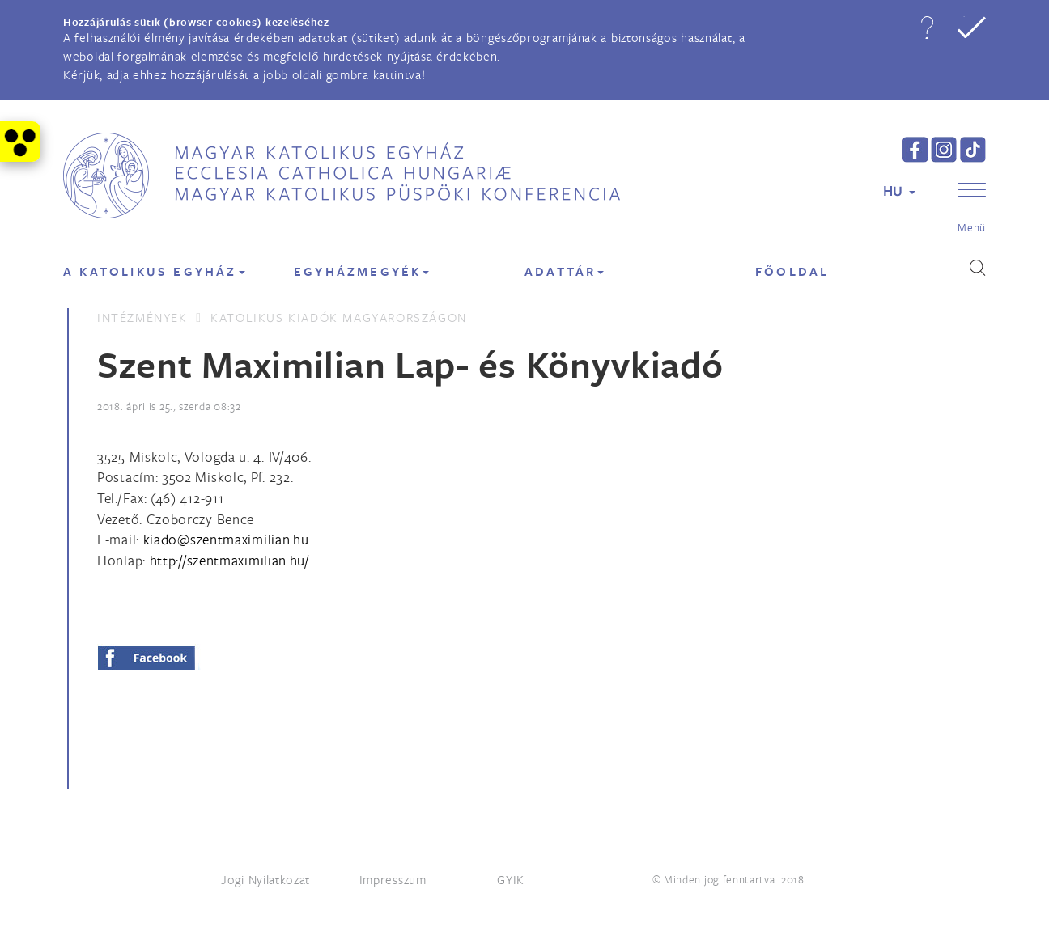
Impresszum (393, 879)
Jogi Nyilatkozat (265, 879)
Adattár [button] (564, 271)
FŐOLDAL (792, 271)
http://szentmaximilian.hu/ (229, 560)
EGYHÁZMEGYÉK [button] (361, 271)
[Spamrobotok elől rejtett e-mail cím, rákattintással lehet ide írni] (226, 539)
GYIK (510, 879)
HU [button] (899, 190)
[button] (926, 27)
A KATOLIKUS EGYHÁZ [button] (154, 271)
